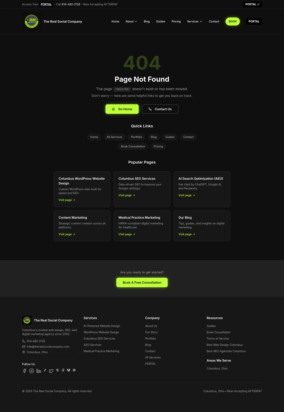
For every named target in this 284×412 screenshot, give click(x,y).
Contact (214, 21)
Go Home (122, 109)
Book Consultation (133, 146)
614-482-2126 (71, 4)
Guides (160, 21)
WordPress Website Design (101, 332)
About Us (151, 326)
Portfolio (136, 137)
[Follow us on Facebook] (24, 370)
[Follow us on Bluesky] (68, 370)
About (131, 21)
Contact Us (160, 109)
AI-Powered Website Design (102, 326)
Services (195, 21)
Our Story (151, 332)
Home (116, 21)
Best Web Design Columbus (225, 344)
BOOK (233, 21)
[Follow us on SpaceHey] (57, 370)
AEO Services (92, 344)
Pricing (176, 21)
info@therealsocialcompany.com (45, 346)
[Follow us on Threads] (63, 370)
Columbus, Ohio (217, 368)
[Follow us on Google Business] (74, 370)
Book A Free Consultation (142, 282)
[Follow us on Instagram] (31, 370)
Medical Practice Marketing (101, 351)
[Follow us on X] (51, 370)
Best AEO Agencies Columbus (226, 351)
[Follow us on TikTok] (45, 370)
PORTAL (46, 4)
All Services (114, 137)
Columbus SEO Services (99, 338)
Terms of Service (218, 338)
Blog (147, 21)
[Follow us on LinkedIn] (38, 370)
